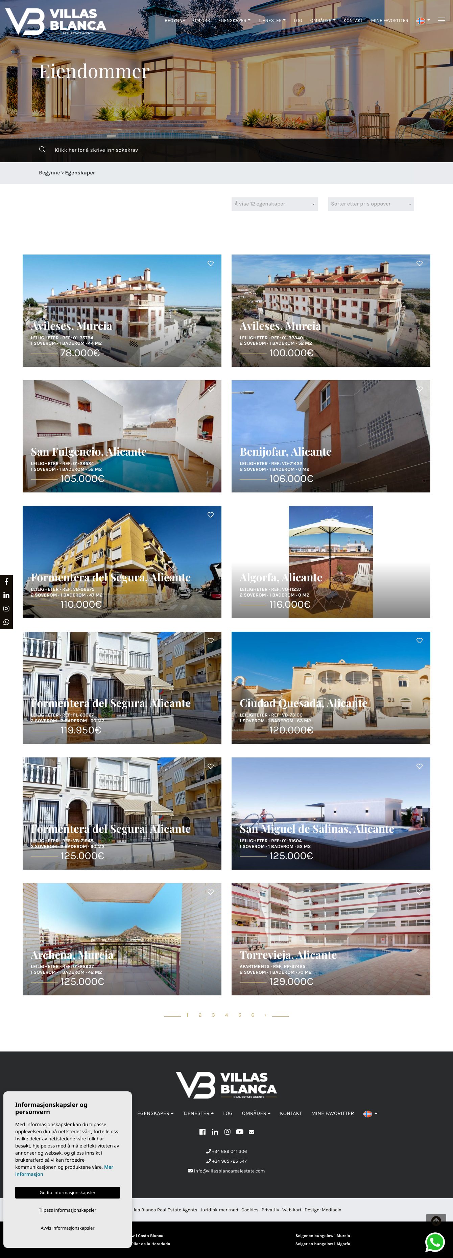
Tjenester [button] (270, 20)
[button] (423, 20)
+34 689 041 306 (226, 1151)
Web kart (292, 1210)
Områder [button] (321, 20)
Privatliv (270, 1210)
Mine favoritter (390, 20)
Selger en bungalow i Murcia (322, 1236)
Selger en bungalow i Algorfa (323, 1244)
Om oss (201, 20)
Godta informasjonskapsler (67, 1191)
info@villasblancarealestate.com (226, 1171)
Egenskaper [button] (232, 20)
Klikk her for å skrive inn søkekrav (88, 149)
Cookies (250, 1210)
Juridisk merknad (219, 1210)
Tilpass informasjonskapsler (67, 1209)
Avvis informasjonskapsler (67, 1228)
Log (298, 20)
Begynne (175, 20)
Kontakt (353, 20)
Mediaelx (331, 1210)
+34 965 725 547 (226, 1161)
